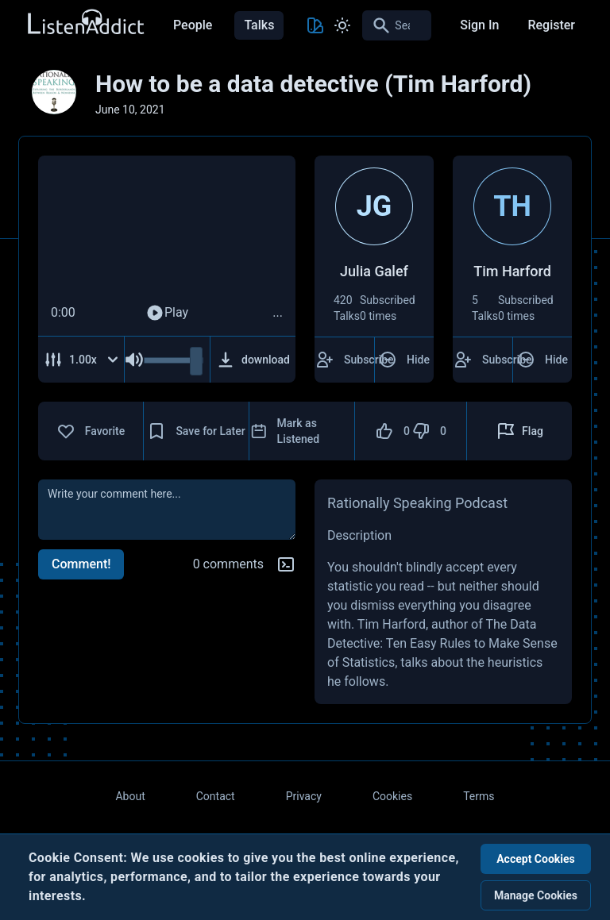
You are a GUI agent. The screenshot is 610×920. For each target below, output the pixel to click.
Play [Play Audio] (166, 312)
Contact (215, 796)
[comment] (166, 509)
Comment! (81, 564)
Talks (259, 25)
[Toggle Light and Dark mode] (342, 25)
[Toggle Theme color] (315, 25)
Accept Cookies (535, 859)
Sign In (479, 25)
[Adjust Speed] (81, 360)
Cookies (392, 796)
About (130, 796)
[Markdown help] (285, 564)
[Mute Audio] (134, 360)
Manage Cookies (535, 895)
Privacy (304, 796)
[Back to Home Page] (85, 23)
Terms (478, 796)
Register (551, 25)
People (192, 25)
